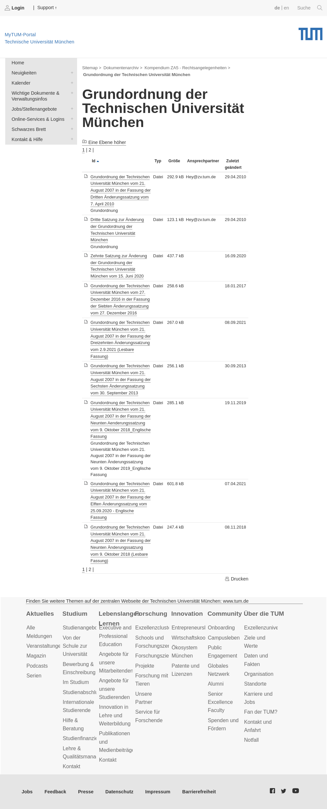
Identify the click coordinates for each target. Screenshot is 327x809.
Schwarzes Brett (70, 128)
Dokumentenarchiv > (123, 67)
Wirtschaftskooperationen (201, 638)
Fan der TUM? (260, 712)
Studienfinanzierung (85, 738)
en (286, 7)
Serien (33, 675)
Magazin (36, 655)
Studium (75, 613)
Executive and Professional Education (115, 636)
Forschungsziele (154, 655)
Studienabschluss (83, 692)
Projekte (144, 666)
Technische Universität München (310, 32)
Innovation (187, 613)
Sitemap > (91, 67)
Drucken (236, 578)
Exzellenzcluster (153, 627)
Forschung (151, 613)
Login (15, 7)
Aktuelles (40, 613)
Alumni (215, 684)
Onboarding (221, 627)
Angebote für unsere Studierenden (114, 689)
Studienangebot (81, 627)
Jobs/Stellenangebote (70, 108)
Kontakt (71, 766)
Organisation (258, 674)
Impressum (158, 791)
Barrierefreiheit (199, 791)
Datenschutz (120, 791)
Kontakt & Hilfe (70, 139)
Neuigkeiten (70, 72)
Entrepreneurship (191, 627)
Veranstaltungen (45, 646)
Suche (309, 7)
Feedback (55, 791)
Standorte (255, 684)
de (277, 7)
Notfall (251, 740)
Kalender (70, 82)
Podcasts (37, 666)
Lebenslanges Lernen (119, 618)
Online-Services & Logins (70, 118)
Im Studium (76, 682)
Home (18, 62)
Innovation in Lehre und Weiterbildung (115, 715)
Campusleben (224, 638)
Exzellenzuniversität (267, 627)
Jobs (27, 791)
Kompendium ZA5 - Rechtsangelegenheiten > (187, 67)
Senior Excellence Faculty (220, 702)
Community (224, 613)
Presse (85, 791)
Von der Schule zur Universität (75, 646)
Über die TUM (264, 613)
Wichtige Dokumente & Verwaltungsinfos (70, 92)
